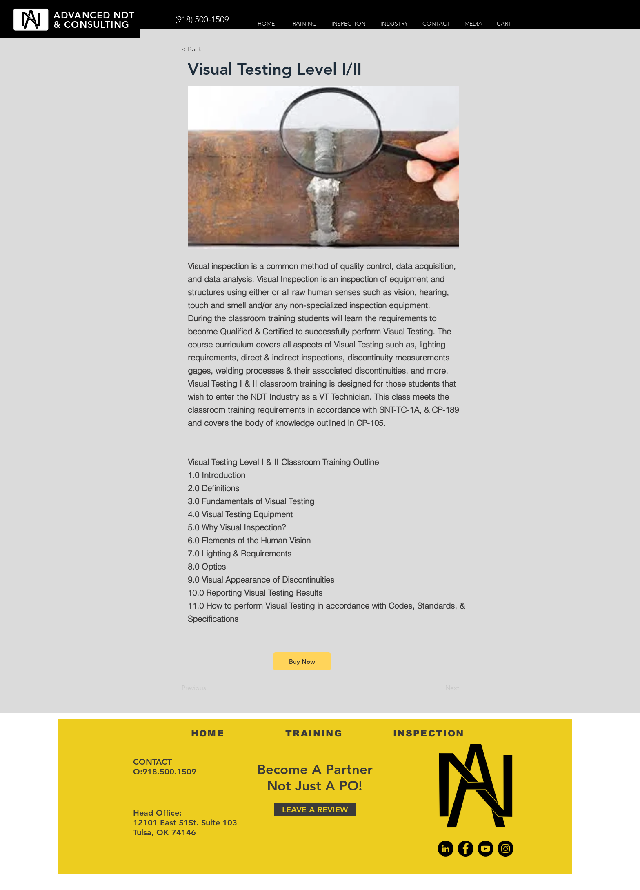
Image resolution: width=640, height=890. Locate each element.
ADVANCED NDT (94, 15)
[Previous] (209, 688)
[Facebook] (465, 849)
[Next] (438, 688)
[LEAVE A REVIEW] (315, 809)
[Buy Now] (302, 661)
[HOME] (209, 733)
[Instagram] (505, 849)
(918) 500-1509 (202, 19)
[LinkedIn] (445, 849)
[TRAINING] (315, 733)
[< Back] (209, 49)
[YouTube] (485, 849)
